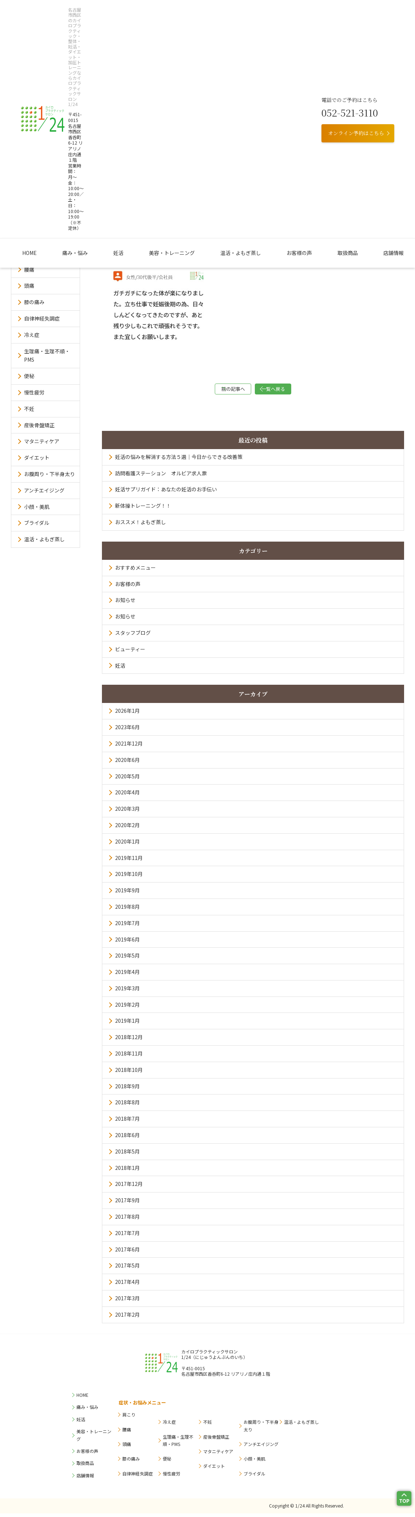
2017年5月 (127, 1269)
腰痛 (29, 269)
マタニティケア (41, 441)
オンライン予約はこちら (356, 44)
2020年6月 (127, 763)
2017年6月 (127, 1253)
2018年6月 (127, 1138)
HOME (76, 72)
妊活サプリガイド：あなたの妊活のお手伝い (166, 492)
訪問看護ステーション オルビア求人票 (161, 476)
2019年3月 (127, 991)
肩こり (31, 253)
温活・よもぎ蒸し (227, 72)
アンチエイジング (44, 490)
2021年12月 (129, 747)
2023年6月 (127, 730)
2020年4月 (127, 795)
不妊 (29, 408)
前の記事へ (216, 390)
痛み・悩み (107, 72)
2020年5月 (127, 779)
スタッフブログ (133, 636)
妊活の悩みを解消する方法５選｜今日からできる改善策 (178, 460)
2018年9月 (127, 1089)
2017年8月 (127, 1220)
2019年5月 (127, 959)
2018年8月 (127, 1105)
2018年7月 (127, 1122)
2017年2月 (127, 1318)
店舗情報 (336, 72)
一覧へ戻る (289, 390)
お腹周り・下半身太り (49, 473)
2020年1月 (127, 845)
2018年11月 (129, 1057)
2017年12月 (129, 1187)
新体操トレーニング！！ (143, 509)
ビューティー (130, 652)
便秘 (29, 376)
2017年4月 (127, 1285)
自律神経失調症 (42, 318)
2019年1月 (127, 1024)
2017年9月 (127, 1203)
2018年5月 (127, 1155)
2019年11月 (129, 861)
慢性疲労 (34, 392)
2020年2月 (127, 828)
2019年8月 (127, 910)
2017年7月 (127, 1236)
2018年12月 (129, 1040)
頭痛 (29, 285)
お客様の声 (270, 72)
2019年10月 (129, 877)
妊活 (137, 72)
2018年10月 (129, 1073)
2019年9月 (127, 893)
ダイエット (37, 457)
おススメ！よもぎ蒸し (140, 525)
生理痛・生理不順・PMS (47, 355)
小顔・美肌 (37, 506)
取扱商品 (304, 72)
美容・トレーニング (175, 72)
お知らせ (125, 603)
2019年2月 (127, 1008)
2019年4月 (127, 975)
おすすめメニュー (135, 571)
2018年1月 (127, 1171)
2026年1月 (127, 714)
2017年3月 (127, 1301)
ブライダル (36, 522)
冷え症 (31, 334)
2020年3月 (127, 812)
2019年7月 (127, 926)
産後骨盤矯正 (39, 425)
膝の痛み (34, 302)
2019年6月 (127, 943)
